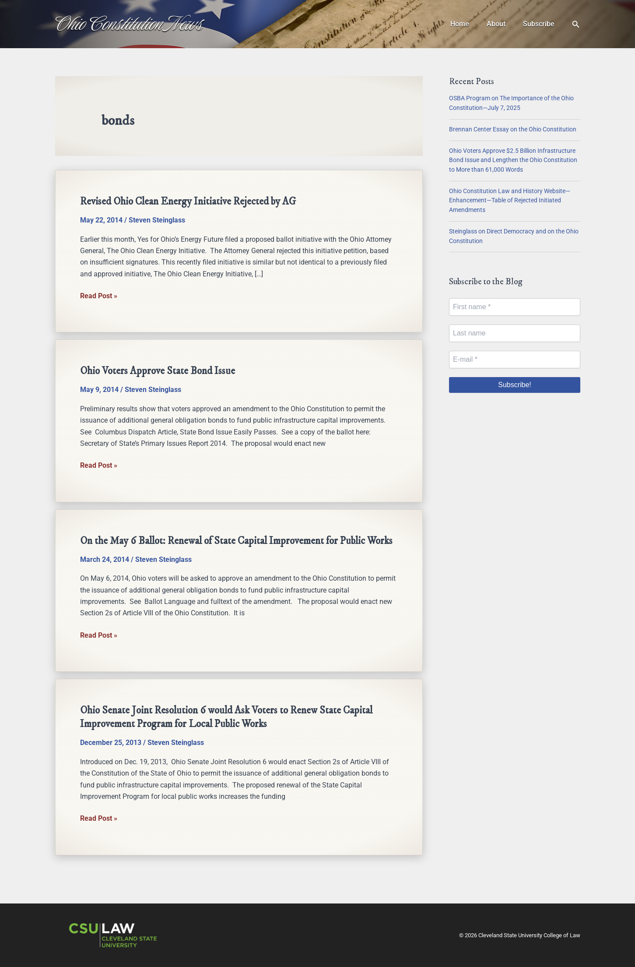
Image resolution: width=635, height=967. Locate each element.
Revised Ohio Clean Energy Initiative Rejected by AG (190, 201)
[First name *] (514, 307)
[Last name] (514, 333)
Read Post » (98, 296)
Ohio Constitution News (129, 24)
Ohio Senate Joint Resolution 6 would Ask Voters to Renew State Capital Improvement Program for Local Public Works (229, 729)
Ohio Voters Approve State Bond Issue (159, 371)
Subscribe (540, 24)
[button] (576, 24)
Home (468, 24)
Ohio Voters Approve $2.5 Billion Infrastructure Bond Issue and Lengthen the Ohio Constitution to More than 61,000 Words (513, 160)
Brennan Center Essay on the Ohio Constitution (512, 129)
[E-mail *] (514, 359)
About (501, 24)
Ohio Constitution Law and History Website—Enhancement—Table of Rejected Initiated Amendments (509, 200)
